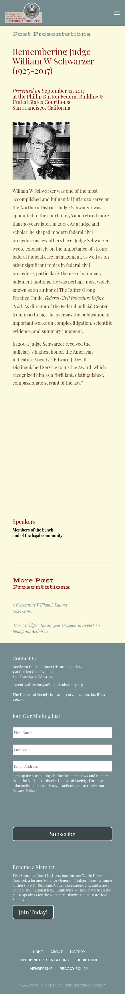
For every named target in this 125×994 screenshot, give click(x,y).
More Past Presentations (41, 584)
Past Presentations (52, 34)
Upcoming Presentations (44, 959)
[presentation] (56, 806)
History (78, 951)
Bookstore (87, 959)
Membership (41, 968)
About (56, 951)
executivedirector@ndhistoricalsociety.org (48, 684)
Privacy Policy (24, 790)
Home (38, 951)
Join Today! (33, 912)
